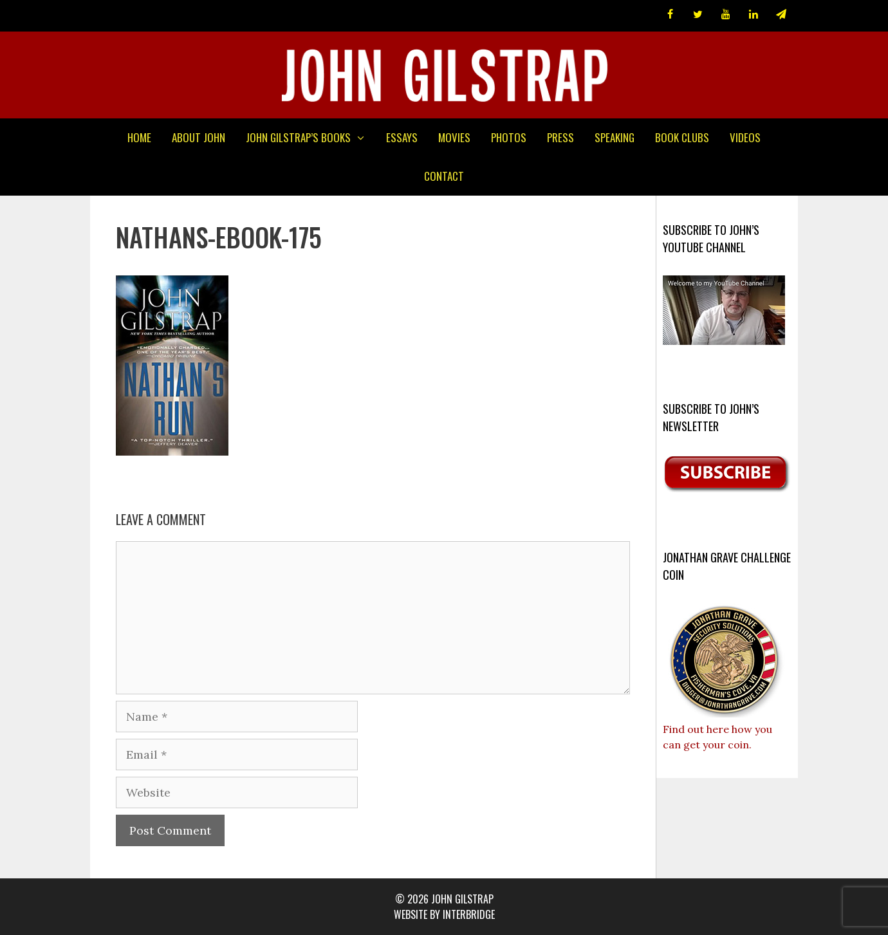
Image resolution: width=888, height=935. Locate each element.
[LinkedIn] (754, 14)
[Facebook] (670, 14)
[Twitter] (698, 14)
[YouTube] (725, 14)
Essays (402, 137)
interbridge (469, 914)
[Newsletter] (781, 14)
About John (198, 137)
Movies (454, 137)
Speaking (614, 137)
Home (139, 137)
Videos (745, 137)
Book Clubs (682, 137)
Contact (444, 176)
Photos (508, 137)
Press (560, 137)
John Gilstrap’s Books (311, 137)
